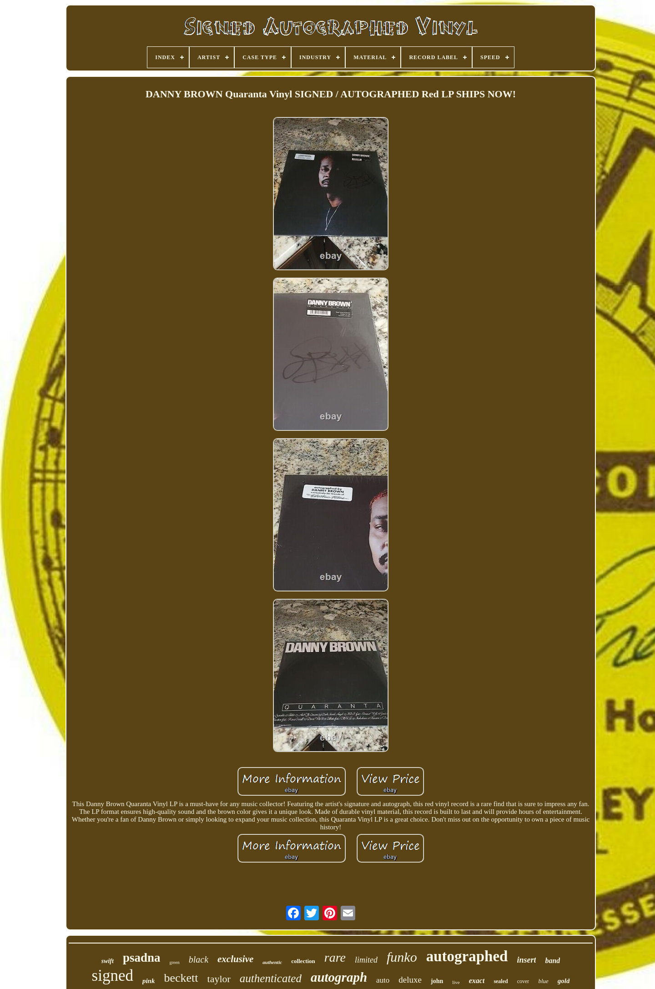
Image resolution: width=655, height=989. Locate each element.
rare (335, 957)
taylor (219, 978)
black (198, 959)
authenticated (271, 978)
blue (543, 981)
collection (303, 961)
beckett (181, 977)
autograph (339, 977)
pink (148, 980)
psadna (142, 957)
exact (477, 980)
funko (402, 956)
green (174, 962)
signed (112, 975)
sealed (501, 981)
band (552, 960)
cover (523, 981)
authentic (272, 962)
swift (107, 961)
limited (366, 959)
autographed (467, 956)
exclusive (235, 959)
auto (382, 980)
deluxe (410, 979)
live (456, 982)
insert (526, 959)
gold (564, 980)
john (437, 981)
